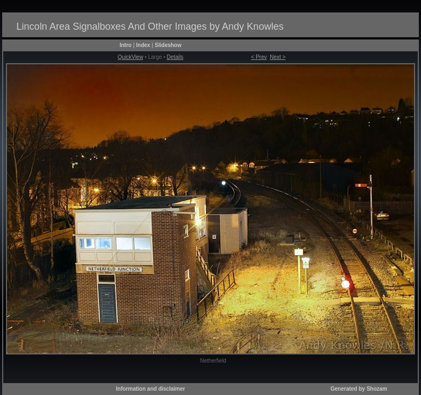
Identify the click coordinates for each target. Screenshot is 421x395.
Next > (277, 57)
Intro (125, 45)
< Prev (259, 57)
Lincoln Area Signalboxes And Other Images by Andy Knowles (149, 26)
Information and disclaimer (150, 389)
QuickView (130, 57)
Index (143, 45)
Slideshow (168, 45)
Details (175, 57)
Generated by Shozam (358, 389)
